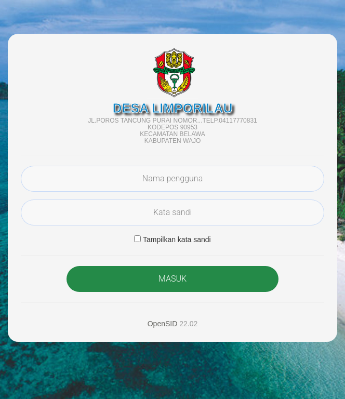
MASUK (172, 279)
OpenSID (163, 324)
